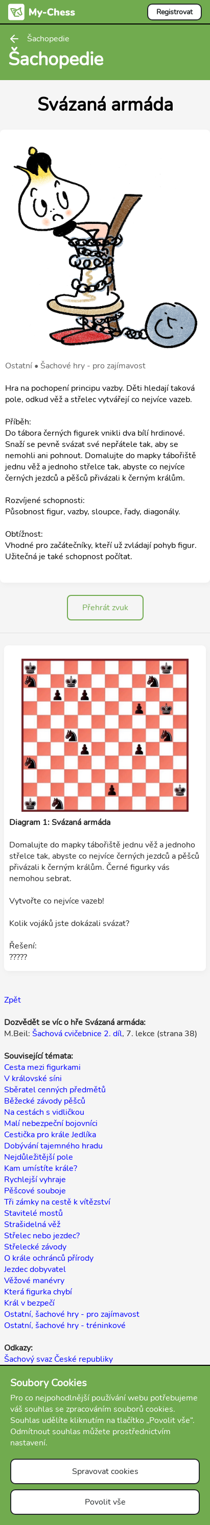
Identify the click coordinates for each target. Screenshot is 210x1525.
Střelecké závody (35, 1247)
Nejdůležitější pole (38, 1157)
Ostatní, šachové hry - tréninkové (65, 1325)
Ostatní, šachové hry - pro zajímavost (71, 1314)
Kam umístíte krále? (40, 1168)
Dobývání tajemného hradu (53, 1146)
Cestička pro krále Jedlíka (50, 1134)
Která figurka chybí (38, 1291)
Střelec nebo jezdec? (42, 1235)
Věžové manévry (34, 1280)
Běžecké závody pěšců (44, 1101)
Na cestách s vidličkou (44, 1112)
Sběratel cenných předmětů (55, 1089)
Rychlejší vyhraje (35, 1179)
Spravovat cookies (105, 1471)
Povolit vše (105, 1502)
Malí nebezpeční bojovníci (51, 1123)
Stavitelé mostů (33, 1213)
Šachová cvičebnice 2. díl (77, 1033)
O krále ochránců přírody (49, 1258)
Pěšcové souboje (35, 1190)
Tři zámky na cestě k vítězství (57, 1202)
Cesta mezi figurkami (42, 1067)
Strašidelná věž (32, 1224)
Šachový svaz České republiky (58, 1359)
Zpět (12, 1000)
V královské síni (33, 1078)
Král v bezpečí (29, 1303)
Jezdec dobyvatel (35, 1269)
